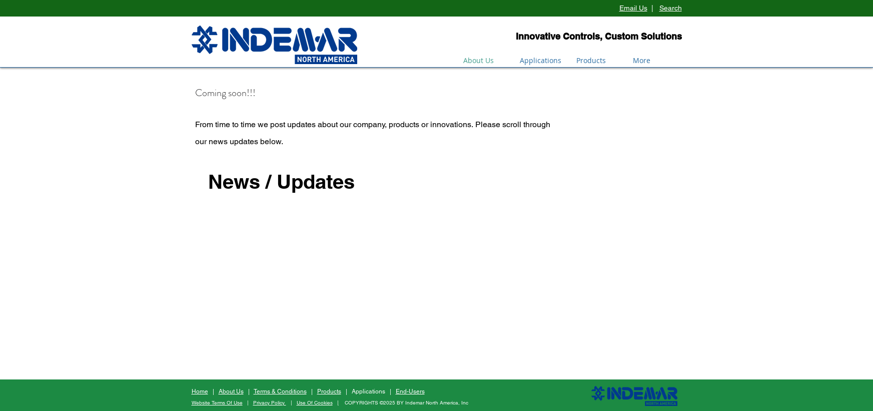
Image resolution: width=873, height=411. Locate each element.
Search (670, 8)
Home (200, 391)
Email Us (633, 8)
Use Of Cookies (315, 402)
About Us (231, 391)
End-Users (410, 391)
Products (329, 391)
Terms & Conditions (280, 391)
